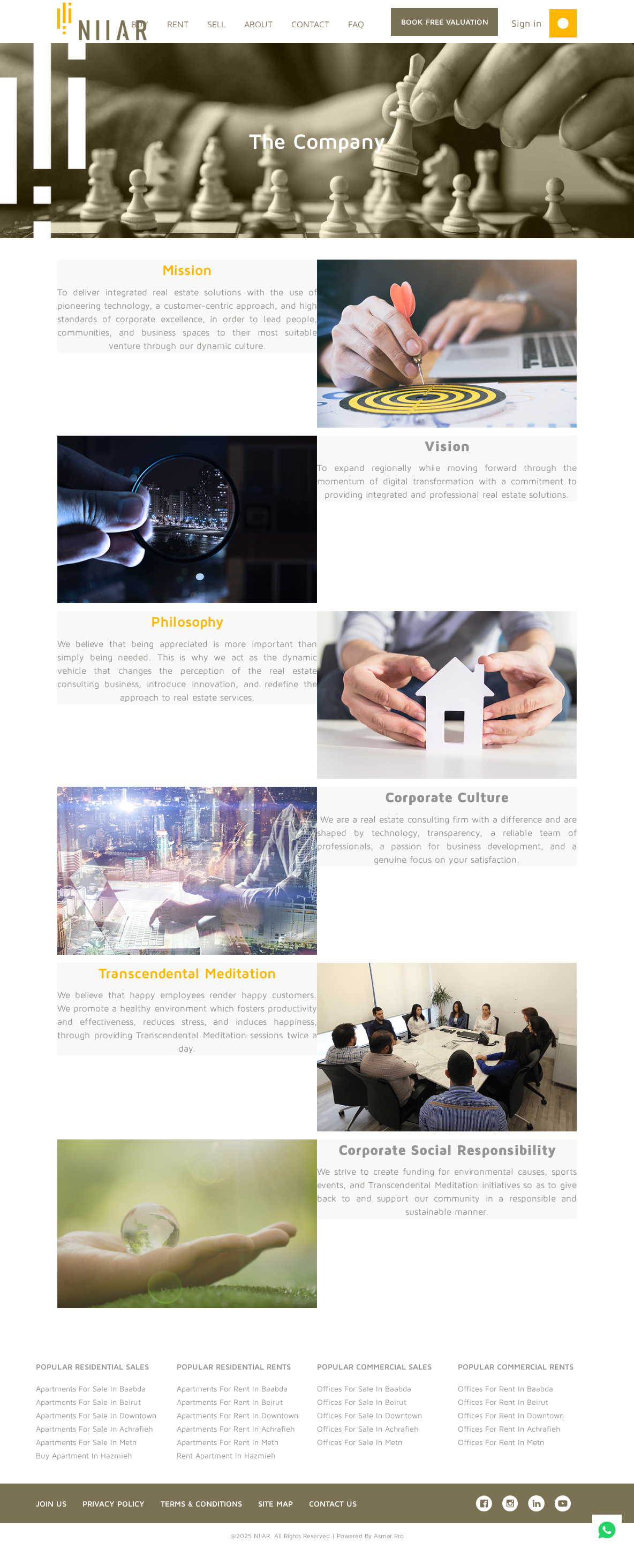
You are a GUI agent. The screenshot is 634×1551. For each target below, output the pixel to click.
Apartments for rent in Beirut (230, 1401)
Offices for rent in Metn (501, 1442)
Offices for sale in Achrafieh (367, 1428)
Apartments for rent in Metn (227, 1442)
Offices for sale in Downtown (369, 1415)
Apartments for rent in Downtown (237, 1415)
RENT (177, 24)
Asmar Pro (389, 1536)
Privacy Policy (113, 1503)
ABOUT (258, 24)
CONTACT (310, 24)
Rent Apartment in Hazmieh (226, 1455)
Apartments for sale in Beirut (88, 1401)
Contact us (333, 1503)
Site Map (275, 1503)
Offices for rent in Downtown (511, 1415)
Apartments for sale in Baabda (91, 1388)
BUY (139, 24)
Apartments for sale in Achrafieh (94, 1428)
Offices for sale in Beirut (361, 1401)
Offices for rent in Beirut (503, 1401)
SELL (216, 24)
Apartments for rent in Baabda (232, 1388)
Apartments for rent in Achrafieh (236, 1428)
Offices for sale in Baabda (364, 1388)
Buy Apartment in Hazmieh (84, 1455)
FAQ (356, 24)
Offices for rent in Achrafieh (509, 1428)
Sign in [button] (526, 23)
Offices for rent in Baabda (505, 1388)
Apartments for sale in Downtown (96, 1415)
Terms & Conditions (201, 1503)
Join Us (51, 1503)
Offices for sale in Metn (359, 1442)
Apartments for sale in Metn (86, 1442)
